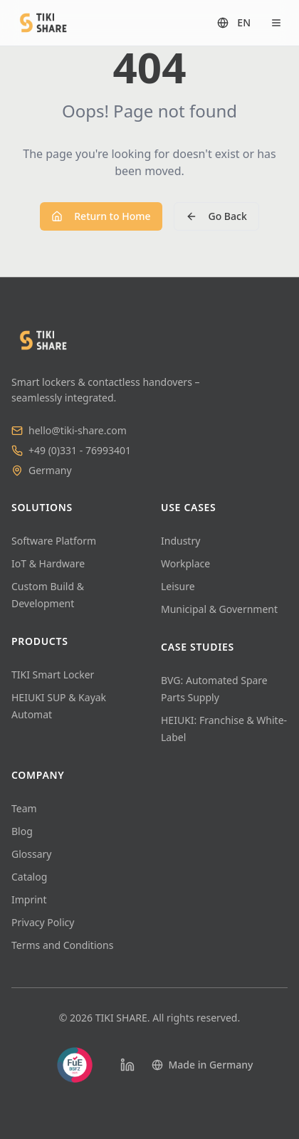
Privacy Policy (42, 922)
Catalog (29, 876)
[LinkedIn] (127, 1065)
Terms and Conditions (62, 945)
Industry (180, 540)
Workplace (185, 563)
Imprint (29, 899)
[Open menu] (276, 23)
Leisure (178, 586)
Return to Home (100, 216)
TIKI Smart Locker (52, 674)
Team (24, 808)
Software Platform (53, 540)
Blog (22, 831)
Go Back (216, 216)
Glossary (31, 854)
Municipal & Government (219, 609)
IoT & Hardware (48, 563)
